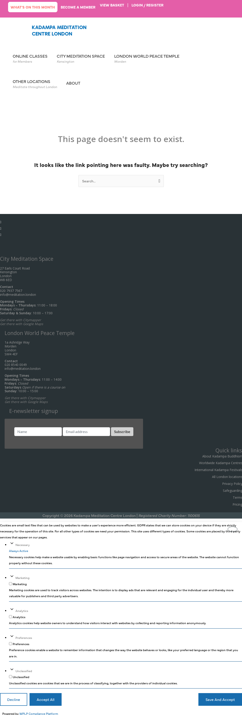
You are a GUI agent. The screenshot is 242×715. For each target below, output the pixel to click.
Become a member (78, 6)
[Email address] (86, 430)
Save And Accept (220, 697)
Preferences (23, 636)
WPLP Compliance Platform (38, 712)
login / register (149, 4)
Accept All (45, 697)
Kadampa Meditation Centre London (58, 30)
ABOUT (73, 82)
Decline (13, 697)
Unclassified (23, 669)
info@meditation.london (18, 293)
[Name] (38, 430)
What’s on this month (33, 6)
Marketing (22, 576)
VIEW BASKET (113, 4)
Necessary (22, 543)
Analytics (21, 609)
